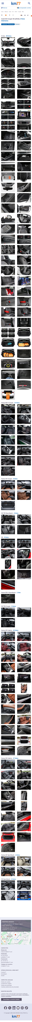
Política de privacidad (6, 985)
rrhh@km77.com (5, 966)
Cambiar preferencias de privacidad (10, 987)
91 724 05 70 (13, 928)
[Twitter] (9, 1008)
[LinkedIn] (13, 1008)
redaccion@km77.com (6, 951)
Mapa (11, 925)
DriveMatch (4, 974)
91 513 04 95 (11, 929)
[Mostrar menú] (2, 3)
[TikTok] (26, 1008)
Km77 (15, 3)
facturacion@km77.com (7, 962)
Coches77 (3, 972)
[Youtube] (18, 1008)
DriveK (2, 975)
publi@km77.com (5, 957)
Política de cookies (5, 982)
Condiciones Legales (6, 983)
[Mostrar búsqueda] (29, 3)
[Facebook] (5, 1008)
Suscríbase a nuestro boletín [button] (11, 999)
